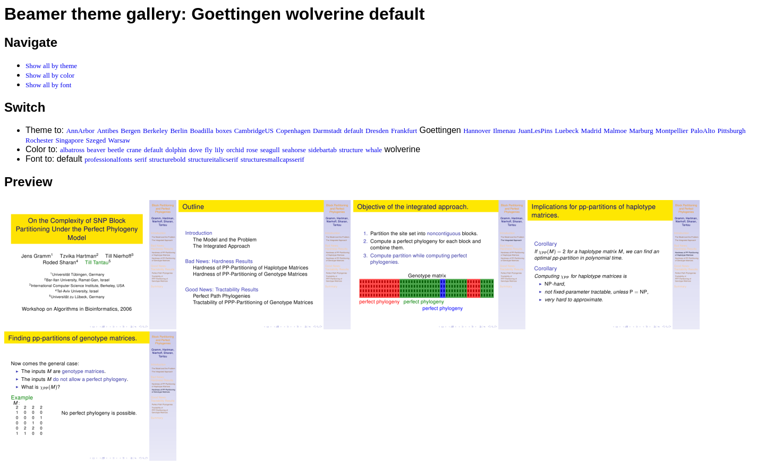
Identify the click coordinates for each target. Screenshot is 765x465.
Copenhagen (293, 131)
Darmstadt (327, 131)
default (353, 131)
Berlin (179, 131)
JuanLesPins (535, 131)
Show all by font (48, 85)
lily (219, 150)
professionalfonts (108, 159)
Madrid (591, 131)
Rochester (39, 140)
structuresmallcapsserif (272, 159)
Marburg (641, 131)
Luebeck (567, 131)
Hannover (476, 131)
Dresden (377, 131)
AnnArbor (80, 131)
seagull (270, 150)
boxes (224, 131)
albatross (72, 150)
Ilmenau (504, 131)
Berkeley (155, 131)
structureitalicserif (213, 159)
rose (252, 150)
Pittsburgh (731, 131)
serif (140, 159)
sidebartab (322, 150)
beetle (116, 150)
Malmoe (615, 131)
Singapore (69, 140)
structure (351, 150)
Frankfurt (404, 131)
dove (195, 150)
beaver (96, 150)
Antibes (107, 131)
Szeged (96, 140)
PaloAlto (703, 131)
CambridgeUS (254, 131)
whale (374, 150)
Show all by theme (51, 66)
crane (133, 150)
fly (208, 150)
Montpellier (672, 131)
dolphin (175, 150)
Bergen (130, 131)
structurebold (167, 159)
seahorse (294, 150)
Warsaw (119, 140)
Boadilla (201, 131)
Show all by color (50, 75)
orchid (235, 150)
